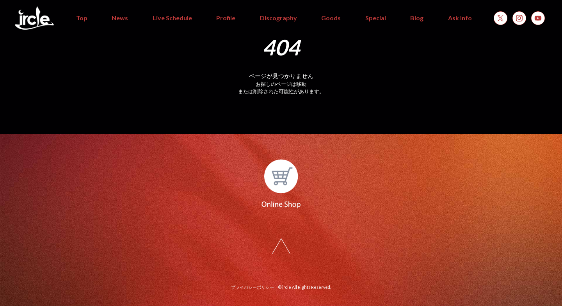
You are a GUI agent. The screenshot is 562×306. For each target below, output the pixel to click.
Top (81, 17)
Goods (331, 17)
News (120, 17)
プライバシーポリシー (252, 287)
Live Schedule (172, 17)
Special (375, 17)
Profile (225, 17)
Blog (416, 17)
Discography (278, 17)
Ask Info (460, 17)
